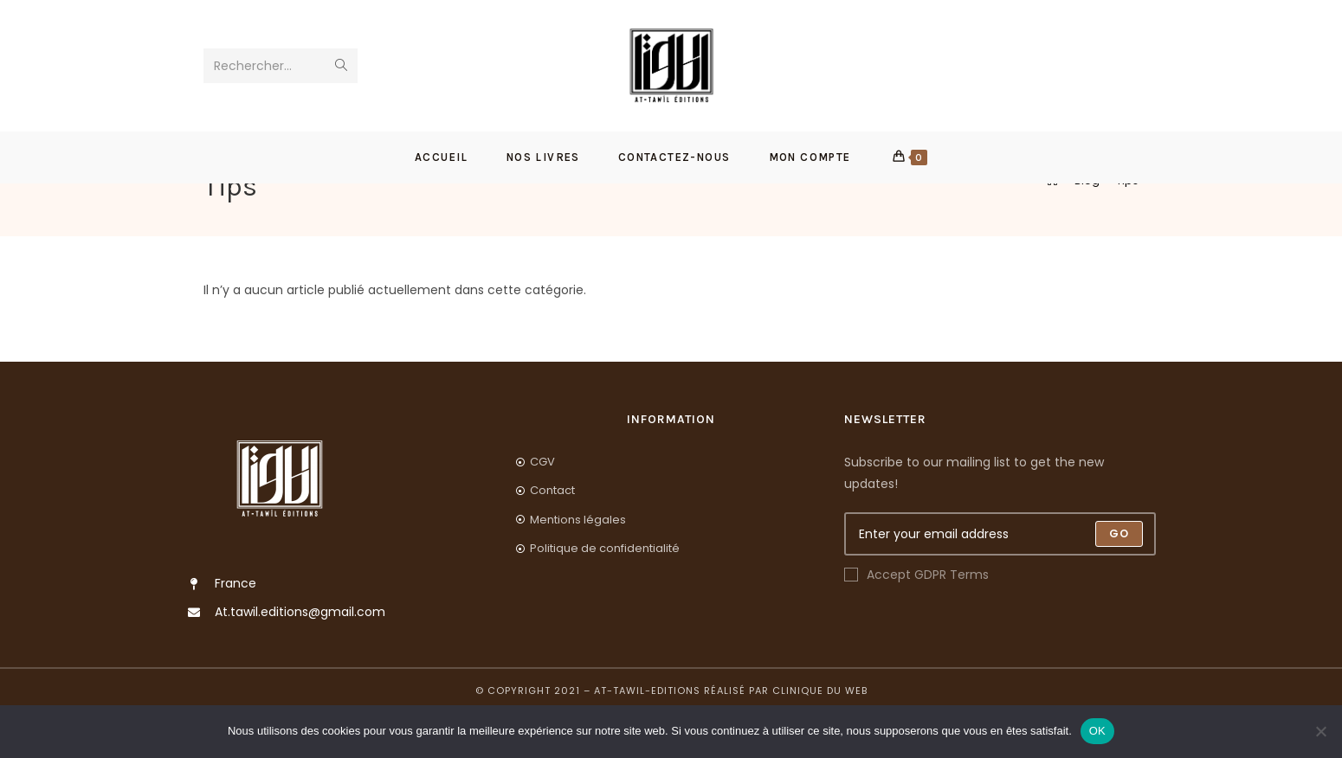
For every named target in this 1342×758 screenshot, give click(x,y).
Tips (1127, 225)
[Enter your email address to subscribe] (1000, 579)
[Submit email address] (1119, 579)
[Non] (1320, 731)
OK (1097, 730)
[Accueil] (1052, 225)
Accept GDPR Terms (916, 619)
